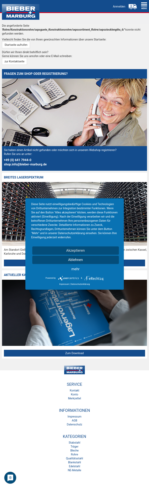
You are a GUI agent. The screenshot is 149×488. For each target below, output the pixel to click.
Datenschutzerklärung (80, 284)
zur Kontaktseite (14, 61)
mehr (75, 269)
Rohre (74, 454)
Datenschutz (74, 424)
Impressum (74, 416)
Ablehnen (75, 260)
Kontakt (74, 390)
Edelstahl (74, 466)
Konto (74, 394)
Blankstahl (74, 462)
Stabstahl (74, 442)
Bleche (74, 450)
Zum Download (74, 353)
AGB (74, 420)
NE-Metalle (74, 470)
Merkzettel (74, 398)
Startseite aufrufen (16, 44)
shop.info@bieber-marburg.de (25, 164)
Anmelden (119, 6)
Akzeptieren (75, 250)
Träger (75, 446)
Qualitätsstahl (74, 458)
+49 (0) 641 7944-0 (17, 160)
